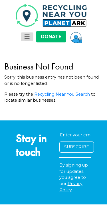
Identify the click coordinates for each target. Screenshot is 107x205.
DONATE (51, 36)
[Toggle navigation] (27, 36)
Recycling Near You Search (62, 94)
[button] (76, 36)
